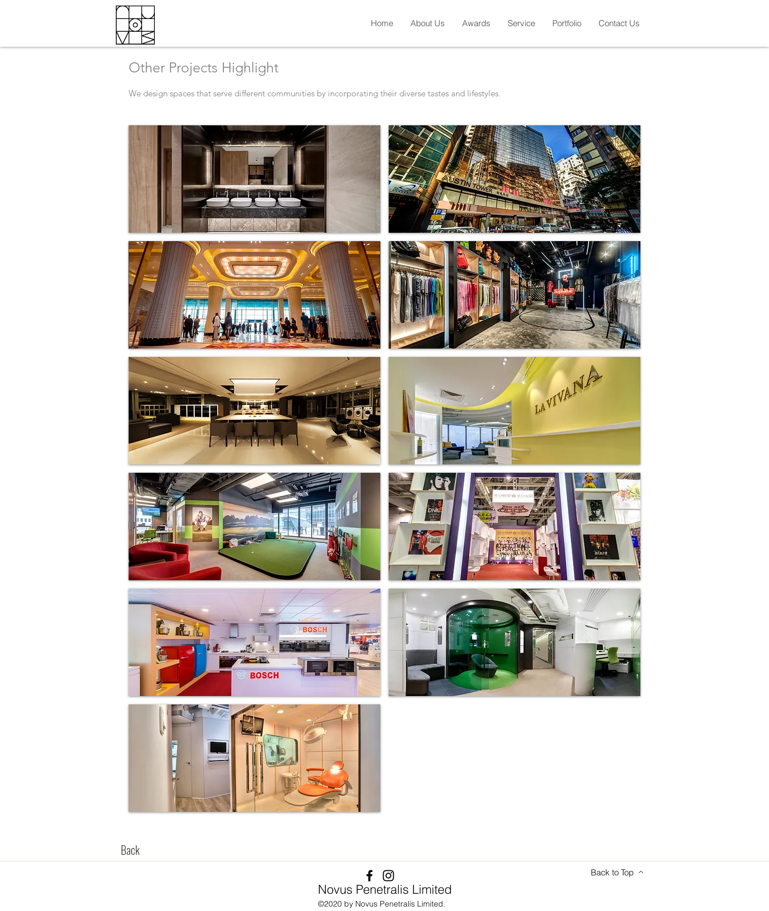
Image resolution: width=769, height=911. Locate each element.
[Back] (130, 850)
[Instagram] (388, 875)
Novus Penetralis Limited (385, 889)
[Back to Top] (617, 872)
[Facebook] (369, 875)
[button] (427, 23)
